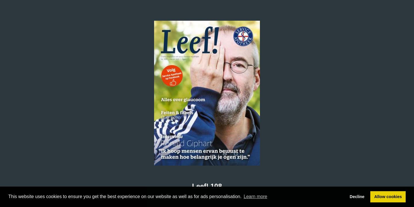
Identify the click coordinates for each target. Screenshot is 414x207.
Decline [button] (357, 196)
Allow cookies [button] (388, 196)
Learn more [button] (255, 196)
